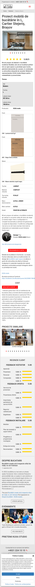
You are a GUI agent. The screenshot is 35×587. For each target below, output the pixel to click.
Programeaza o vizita (16, 250)
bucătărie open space (16, 259)
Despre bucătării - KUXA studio (12, 497)
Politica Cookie (9, 584)
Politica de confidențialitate (23, 584)
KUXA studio (5, 273)
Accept (18, 574)
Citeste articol (17, 501)
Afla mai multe (17, 531)
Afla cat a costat (9, 287)
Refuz (18, 577)
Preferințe (18, 581)
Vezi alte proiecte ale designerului (11, 244)
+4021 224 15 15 (20, 2)
